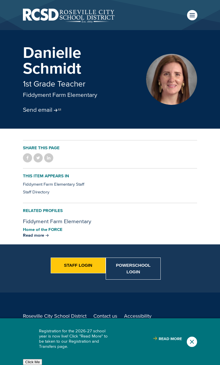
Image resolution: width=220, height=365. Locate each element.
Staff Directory (36, 191)
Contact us (105, 316)
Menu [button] (192, 15)
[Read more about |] (167, 339)
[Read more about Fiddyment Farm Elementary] (36, 235)
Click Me (32, 362)
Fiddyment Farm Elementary (60, 94)
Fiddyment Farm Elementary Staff (53, 184)
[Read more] (171, 79)
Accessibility (138, 316)
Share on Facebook (27, 157)
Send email (37, 109)
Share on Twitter (38, 157)
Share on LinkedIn (48, 157)
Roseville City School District (55, 316)
